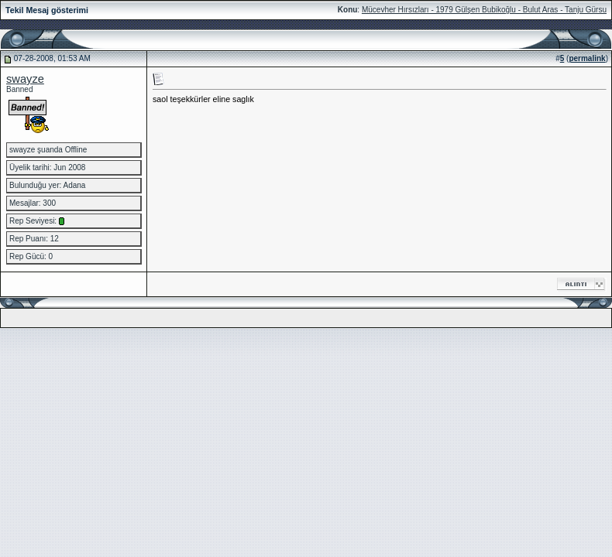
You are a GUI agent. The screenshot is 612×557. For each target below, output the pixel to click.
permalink (587, 58)
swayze (25, 79)
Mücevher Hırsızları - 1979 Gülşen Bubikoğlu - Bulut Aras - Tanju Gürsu (484, 9)
